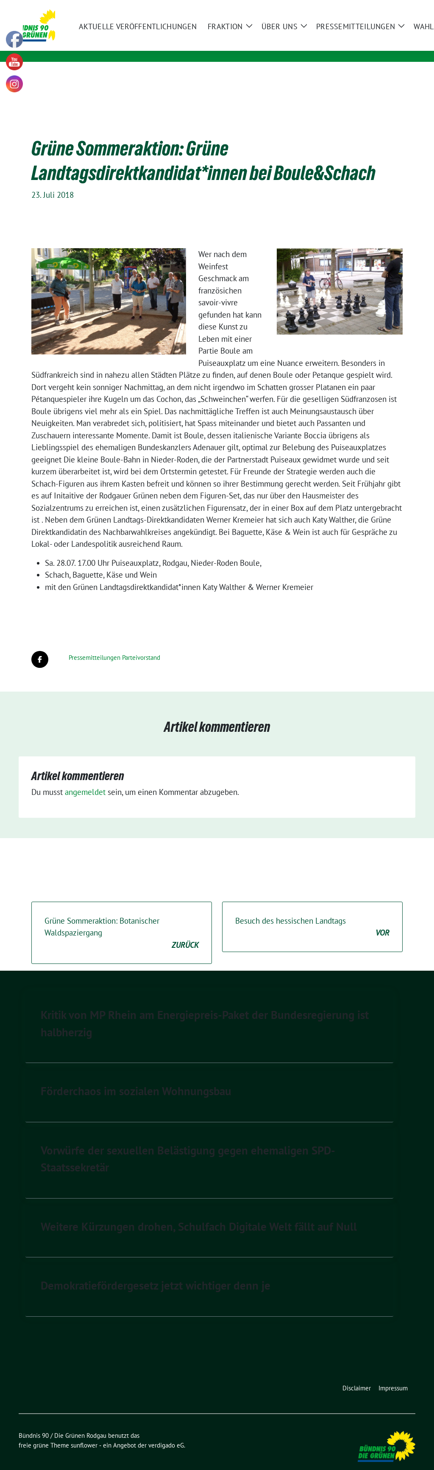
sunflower (84, 1432)
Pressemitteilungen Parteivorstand (114, 644)
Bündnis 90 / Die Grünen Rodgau (161, 32)
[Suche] (388, 7)
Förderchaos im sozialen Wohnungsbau (136, 1078)
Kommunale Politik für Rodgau (149, 45)
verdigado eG (166, 1432)
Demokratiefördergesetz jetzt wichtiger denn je (155, 1272)
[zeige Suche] (400, 7)
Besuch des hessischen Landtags (312, 914)
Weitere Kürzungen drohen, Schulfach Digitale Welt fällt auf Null (199, 1213)
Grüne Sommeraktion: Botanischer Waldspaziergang (122, 920)
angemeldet (85, 779)
